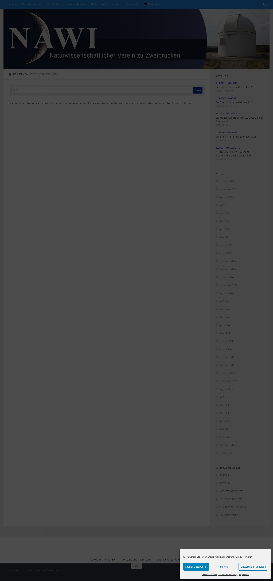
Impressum (244, 574)
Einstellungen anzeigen (253, 566)
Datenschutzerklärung (228, 574)
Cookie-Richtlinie (209, 574)
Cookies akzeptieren (196, 566)
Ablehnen (224, 566)
